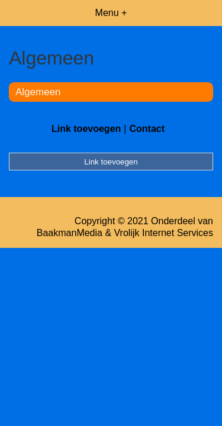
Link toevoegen (86, 129)
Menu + (111, 13)
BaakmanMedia (69, 233)
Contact (147, 129)
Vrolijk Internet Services (163, 233)
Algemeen (38, 92)
